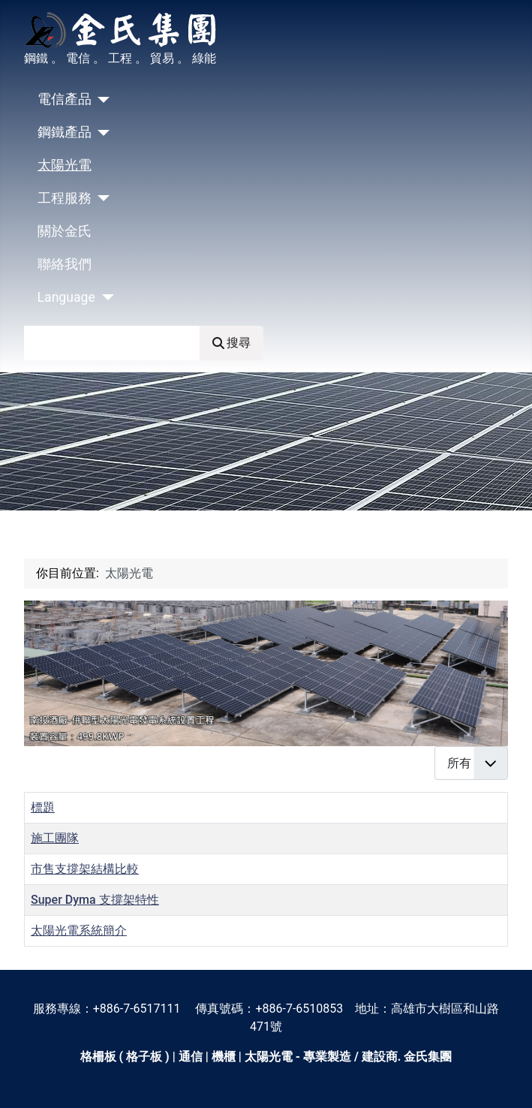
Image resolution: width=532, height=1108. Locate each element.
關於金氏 (65, 231)
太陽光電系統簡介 (79, 930)
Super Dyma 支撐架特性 (95, 900)
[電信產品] (101, 100)
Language (66, 297)
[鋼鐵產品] (101, 133)
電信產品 (65, 99)
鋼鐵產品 (65, 132)
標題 (43, 807)
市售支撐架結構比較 (85, 869)
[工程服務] (101, 198)
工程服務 (65, 198)
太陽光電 (65, 165)
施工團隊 (55, 838)
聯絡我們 (65, 264)
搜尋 (231, 343)
